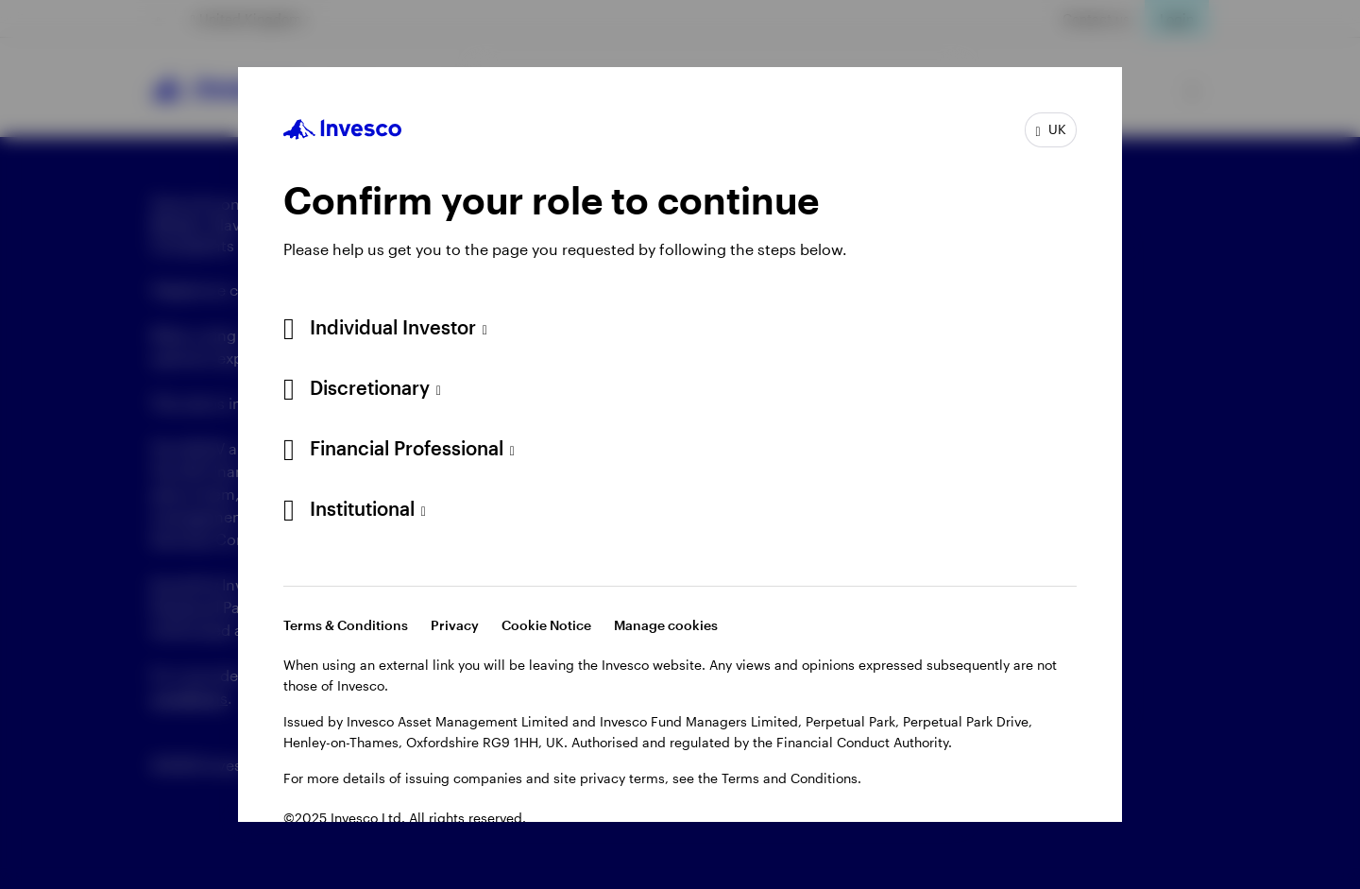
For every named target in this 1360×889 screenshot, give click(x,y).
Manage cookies (666, 625)
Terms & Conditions (345, 625)
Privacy (455, 625)
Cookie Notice (546, 625)
